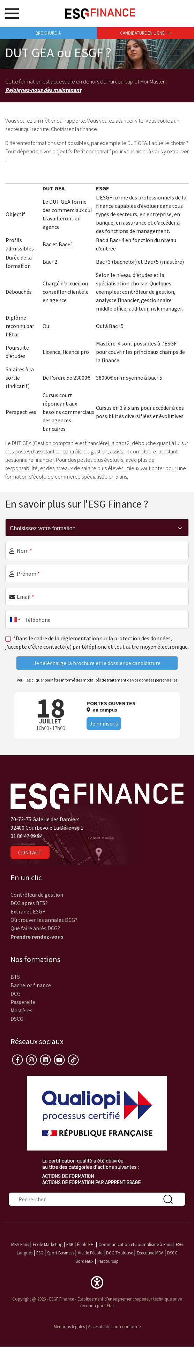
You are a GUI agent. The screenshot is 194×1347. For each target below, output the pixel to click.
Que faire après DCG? (35, 928)
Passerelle (22, 1001)
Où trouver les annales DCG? (43, 919)
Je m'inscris (104, 723)
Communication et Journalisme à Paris (135, 1244)
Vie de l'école (90, 1252)
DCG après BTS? (29, 903)
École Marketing (47, 1244)
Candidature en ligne (145, 33)
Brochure (48, 33)
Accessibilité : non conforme (114, 1326)
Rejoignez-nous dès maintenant (43, 89)
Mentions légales (69, 1326)
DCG (15, 993)
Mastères (21, 1010)
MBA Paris (20, 1244)
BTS (15, 976)
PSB (69, 1244)
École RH (85, 1244)
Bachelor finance (30, 985)
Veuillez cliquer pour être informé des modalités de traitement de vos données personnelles (97, 680)
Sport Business (61, 1252)
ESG (39, 1252)
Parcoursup (108, 1261)
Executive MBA (150, 1252)
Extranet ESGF (27, 911)
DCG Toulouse (119, 1252)
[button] (97, 1281)
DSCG (16, 1018)
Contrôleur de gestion (36, 894)
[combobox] (14, 619)
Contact (30, 852)
